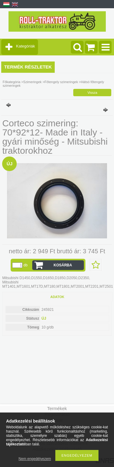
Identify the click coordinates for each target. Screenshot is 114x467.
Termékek (57, 408)
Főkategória (11, 82)
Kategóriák (25, 46)
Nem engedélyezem (35, 459)
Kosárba (63, 265)
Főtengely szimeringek (61, 82)
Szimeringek (32, 82)
